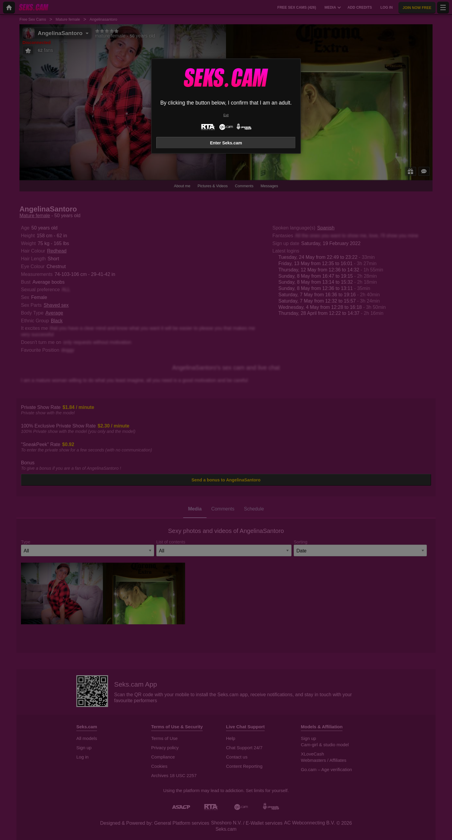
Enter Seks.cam (226, 142)
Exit (225, 115)
